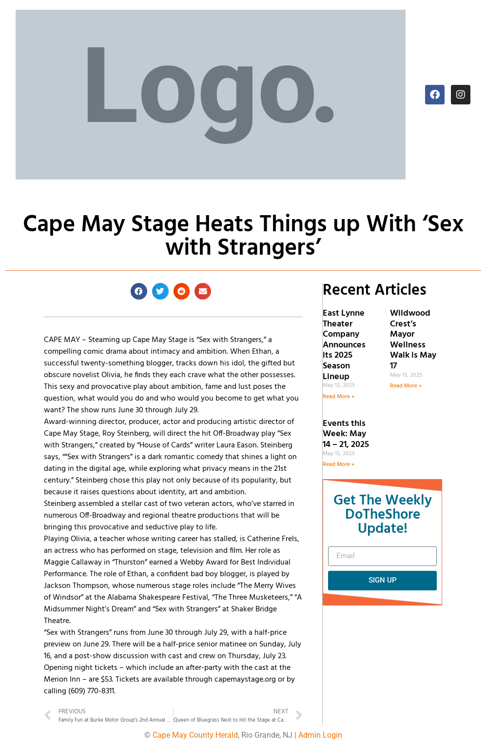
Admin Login (320, 735)
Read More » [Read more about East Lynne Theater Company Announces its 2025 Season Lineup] (338, 397)
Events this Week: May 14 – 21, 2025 (346, 434)
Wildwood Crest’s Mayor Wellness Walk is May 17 (413, 339)
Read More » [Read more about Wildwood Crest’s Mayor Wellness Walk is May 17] (406, 386)
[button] (139, 291)
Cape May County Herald (195, 735)
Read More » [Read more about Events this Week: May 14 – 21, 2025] (338, 464)
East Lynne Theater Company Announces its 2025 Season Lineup (344, 345)
